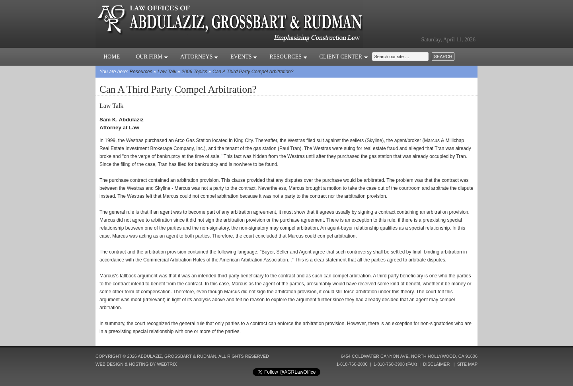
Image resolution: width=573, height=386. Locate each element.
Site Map (467, 364)
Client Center (344, 57)
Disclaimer (436, 364)
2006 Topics (194, 71)
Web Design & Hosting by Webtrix (136, 364)
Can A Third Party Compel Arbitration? (252, 71)
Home (111, 57)
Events (243, 57)
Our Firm (152, 57)
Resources (288, 57)
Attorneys (199, 57)
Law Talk (167, 71)
